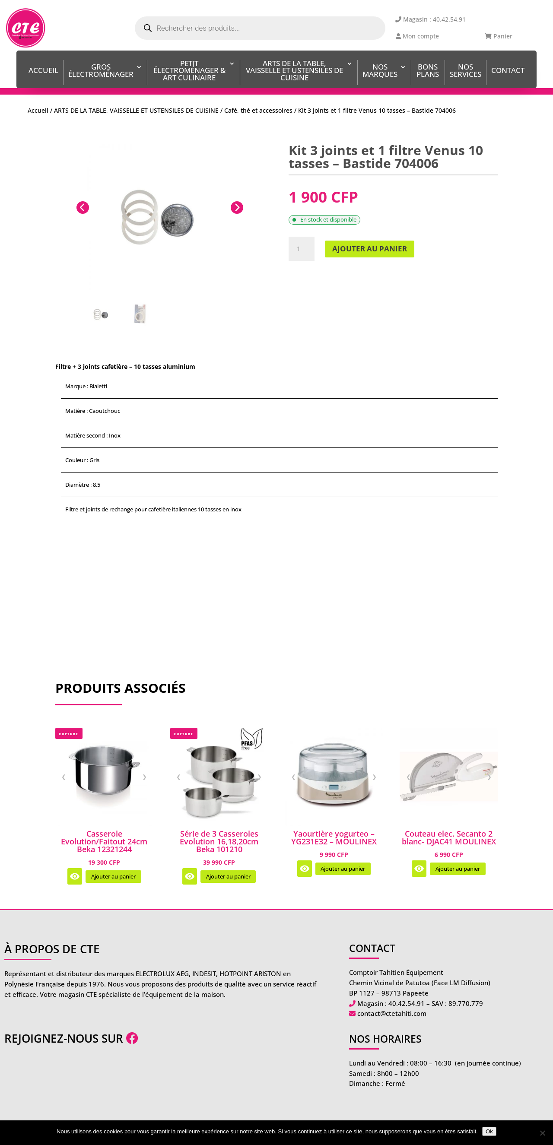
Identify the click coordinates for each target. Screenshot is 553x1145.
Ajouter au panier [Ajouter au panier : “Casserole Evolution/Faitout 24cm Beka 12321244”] (113, 876)
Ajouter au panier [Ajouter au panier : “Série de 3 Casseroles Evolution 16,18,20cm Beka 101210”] (228, 876)
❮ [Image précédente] (63, 776)
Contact (507, 71)
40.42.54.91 (406, 1003)
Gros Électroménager (100, 71)
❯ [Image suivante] (144, 776)
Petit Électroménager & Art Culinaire (189, 71)
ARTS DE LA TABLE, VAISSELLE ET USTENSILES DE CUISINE (294, 71)
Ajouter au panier (369, 249)
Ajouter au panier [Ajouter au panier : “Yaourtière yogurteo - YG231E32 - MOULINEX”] (343, 868)
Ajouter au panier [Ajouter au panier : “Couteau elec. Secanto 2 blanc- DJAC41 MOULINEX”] (457, 868)
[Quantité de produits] (302, 249)
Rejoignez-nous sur (71, 1038)
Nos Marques (379, 71)
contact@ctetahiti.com (391, 1013)
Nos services (465, 71)
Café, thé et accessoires (258, 110)
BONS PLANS (427, 71)
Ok (489, 1131)
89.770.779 (465, 1003)
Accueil (43, 71)
